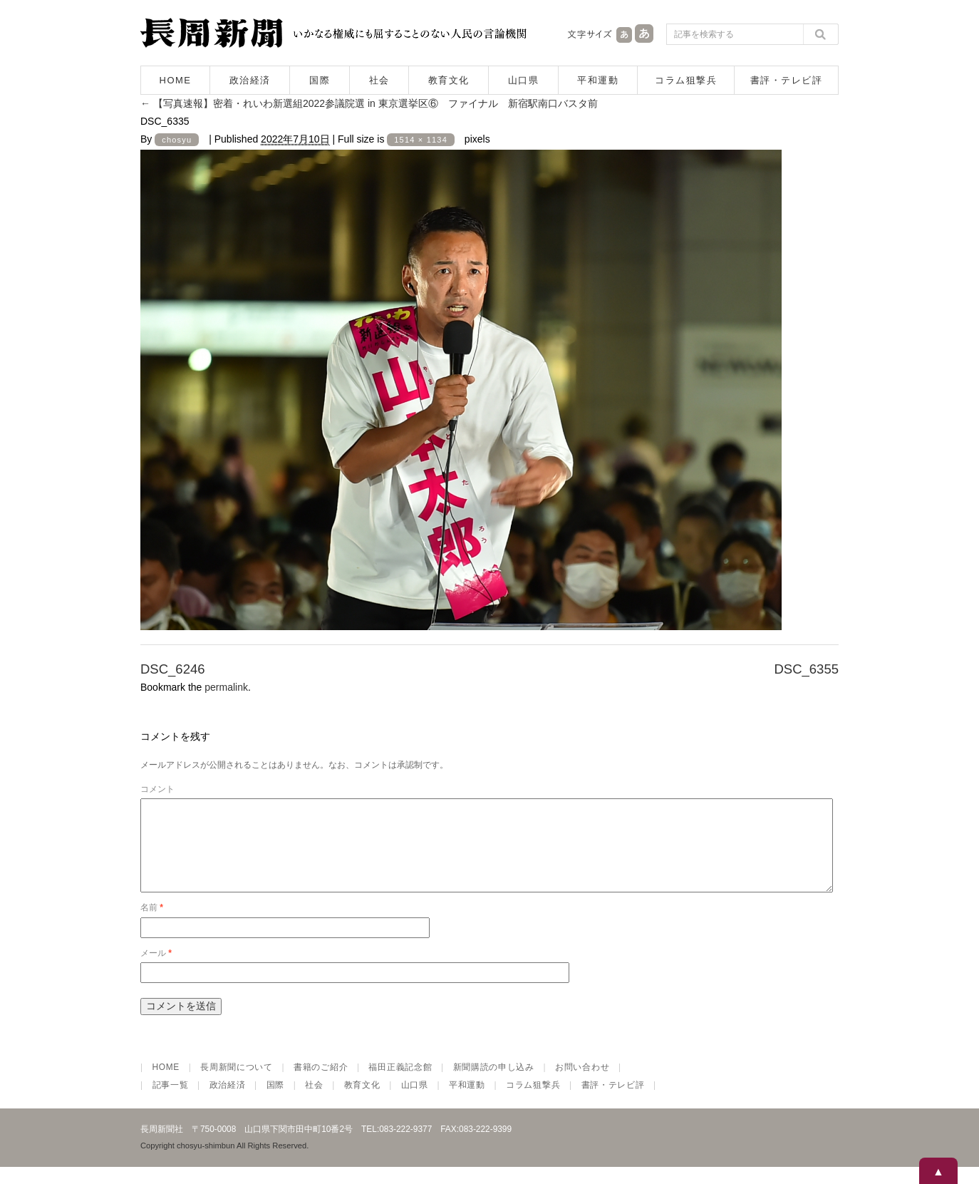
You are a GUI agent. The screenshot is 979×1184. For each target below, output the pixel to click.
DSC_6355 (806, 669)
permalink (226, 687)
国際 (319, 80)
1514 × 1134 (420, 139)
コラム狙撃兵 (686, 80)
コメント (157, 789)
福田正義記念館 (400, 1084)
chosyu (177, 139)
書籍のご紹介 (321, 1084)
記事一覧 (170, 1102)
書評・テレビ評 (786, 80)
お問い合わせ (582, 1084)
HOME (176, 80)
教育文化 (449, 80)
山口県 (523, 80)
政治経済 (250, 80)
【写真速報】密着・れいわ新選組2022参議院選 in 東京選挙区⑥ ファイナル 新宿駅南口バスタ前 (369, 103)
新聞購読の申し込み (493, 1084)
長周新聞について (236, 1084)
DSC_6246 (172, 669)
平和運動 (597, 80)
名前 (151, 925)
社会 (379, 80)
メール (156, 970)
